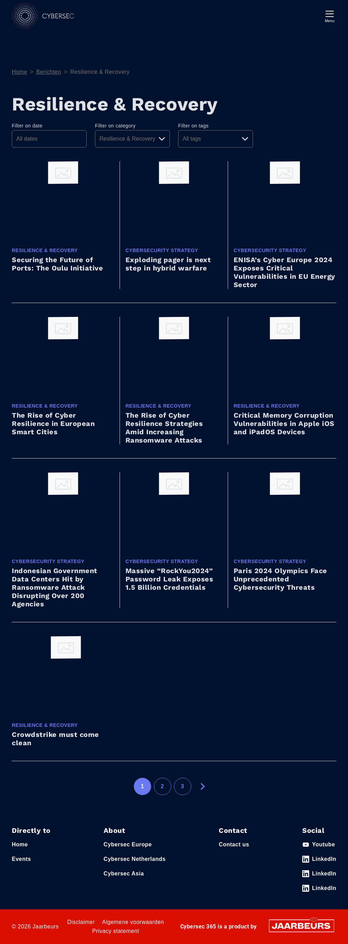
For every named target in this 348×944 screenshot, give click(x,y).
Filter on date (27, 125)
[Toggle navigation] (329, 16)
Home (19, 72)
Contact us (234, 844)
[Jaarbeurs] (301, 925)
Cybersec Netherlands (135, 859)
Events (21, 859)
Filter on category (115, 125)
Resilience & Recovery (99, 72)
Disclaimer (81, 922)
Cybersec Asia (124, 873)
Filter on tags (193, 125)
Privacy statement (115, 931)
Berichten (48, 72)
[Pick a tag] (215, 139)
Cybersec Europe (128, 844)
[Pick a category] (132, 139)
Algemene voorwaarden (133, 922)
